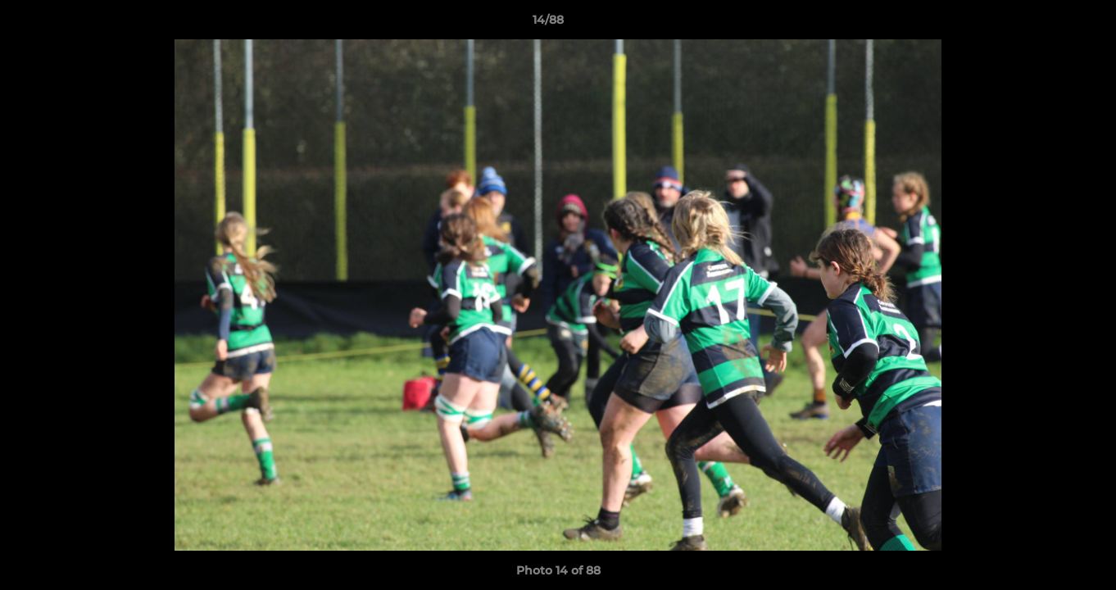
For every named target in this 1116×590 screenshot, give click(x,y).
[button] (1047, 23)
